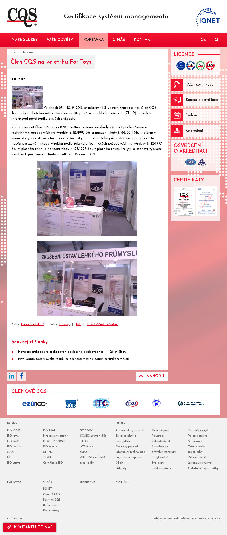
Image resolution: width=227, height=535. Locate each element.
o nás (47, 482)
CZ (203, 40)
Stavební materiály (164, 452)
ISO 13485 (13, 441)
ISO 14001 (13, 436)
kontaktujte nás (30, 527)
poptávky (14, 482)
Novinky (28, 52)
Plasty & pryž (160, 430)
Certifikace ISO (53, 463)
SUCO (11, 452)
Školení (191, 115)
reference (87, 482)
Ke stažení (194, 131)
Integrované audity (55, 436)
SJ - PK (47, 452)
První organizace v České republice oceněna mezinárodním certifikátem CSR (73, 359)
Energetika (123, 441)
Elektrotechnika (126, 436)
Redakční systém (162, 518)
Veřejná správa (197, 436)
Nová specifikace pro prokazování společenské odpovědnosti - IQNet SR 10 (72, 351)
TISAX (47, 457)
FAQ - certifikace (199, 84)
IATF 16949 (86, 447)
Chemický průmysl (127, 447)
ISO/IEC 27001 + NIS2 (93, 436)
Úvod (15, 52)
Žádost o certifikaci (201, 100)
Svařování (158, 463)
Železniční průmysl (200, 463)
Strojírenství (160, 457)
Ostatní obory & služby (203, 468)
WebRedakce (181, 518)
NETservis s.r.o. (201, 518)
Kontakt (122, 482)
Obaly (119, 463)
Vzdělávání (195, 441)
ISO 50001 (86, 430)
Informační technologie (130, 452)
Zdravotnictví (197, 457)
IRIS (9, 457)
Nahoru (151, 376)
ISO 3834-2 (50, 447)
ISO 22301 (13, 463)
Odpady (121, 468)
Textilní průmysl (198, 430)
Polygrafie (158, 436)
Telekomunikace (162, 468)
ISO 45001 (13, 430)
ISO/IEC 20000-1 (54, 441)
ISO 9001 (49, 430)
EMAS (83, 452)
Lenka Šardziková (32, 324)
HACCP (84, 441)
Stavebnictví (160, 447)
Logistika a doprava (128, 457)
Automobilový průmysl (130, 430)
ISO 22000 (14, 447)
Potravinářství (161, 441)
